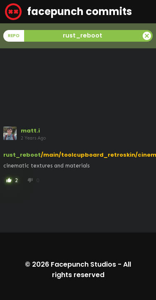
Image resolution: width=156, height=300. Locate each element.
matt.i (30, 131)
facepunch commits (68, 11)
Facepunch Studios (83, 264)
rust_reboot (22, 155)
